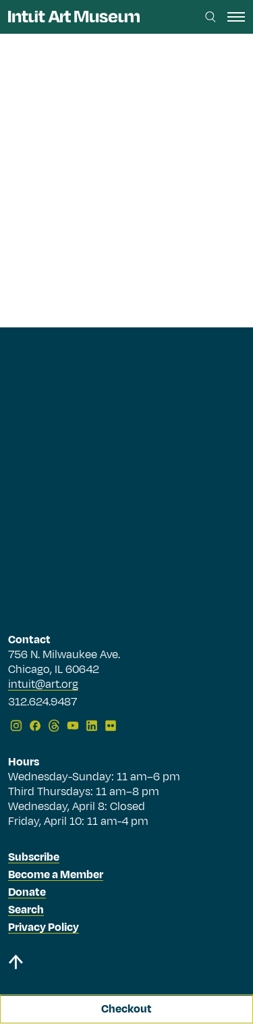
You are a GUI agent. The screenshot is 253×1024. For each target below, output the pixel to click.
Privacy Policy (43, 927)
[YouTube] (73, 726)
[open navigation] (236, 16)
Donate (27, 892)
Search (26, 910)
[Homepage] (74, 16)
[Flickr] (111, 726)
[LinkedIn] (92, 726)
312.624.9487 (42, 702)
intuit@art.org (43, 684)
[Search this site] (210, 16)
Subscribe (33, 857)
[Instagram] (16, 726)
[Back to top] (126, 964)
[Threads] (54, 726)
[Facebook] (35, 726)
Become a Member (55, 875)
